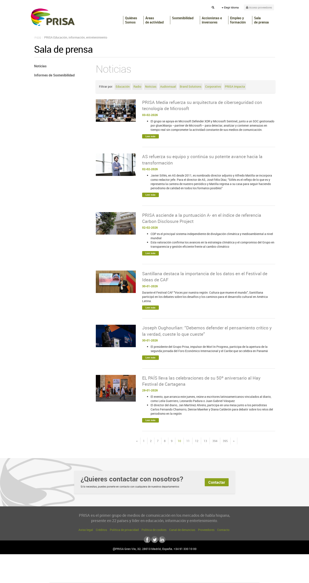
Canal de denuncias (182, 530)
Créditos (101, 530)
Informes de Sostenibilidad (54, 75)
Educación (123, 86)
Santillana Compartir (168, 564)
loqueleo (199, 577)
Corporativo (213, 86)
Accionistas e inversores (212, 20)
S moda (181, 577)
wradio (147, 570)
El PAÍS (106, 564)
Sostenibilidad (183, 18)
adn (214, 564)
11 (188, 441)
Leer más (150, 136)
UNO (135, 570)
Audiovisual (168, 86)
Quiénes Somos (131, 20)
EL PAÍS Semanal (195, 570)
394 (214, 441)
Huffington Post (111, 570)
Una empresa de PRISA (68, 568)
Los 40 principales (126, 564)
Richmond (103, 577)
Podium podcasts (145, 577)
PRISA (53, 17)
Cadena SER (186, 564)
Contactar (216, 482)
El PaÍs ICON (163, 577)
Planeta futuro (210, 570)
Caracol (229, 564)
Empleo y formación (238, 20)
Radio (137, 86)
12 (196, 441)
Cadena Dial (179, 570)
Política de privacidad (124, 530)
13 (205, 441)
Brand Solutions (190, 86)
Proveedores (206, 530)
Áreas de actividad (154, 20)
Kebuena (226, 570)
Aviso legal (85, 530)
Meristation (219, 577)
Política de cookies (153, 530)
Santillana (146, 564)
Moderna (124, 577)
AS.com (200, 564)
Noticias (150, 86)
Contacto (223, 530)
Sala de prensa (261, 20)
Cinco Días (163, 570)
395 (225, 441)
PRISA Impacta (235, 86)
